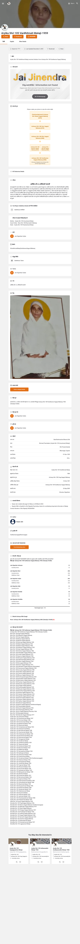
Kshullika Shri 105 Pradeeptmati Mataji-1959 (22, 837)
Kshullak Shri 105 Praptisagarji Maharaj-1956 (22, 829)
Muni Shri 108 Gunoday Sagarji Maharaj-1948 (22, 696)
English (12, 41)
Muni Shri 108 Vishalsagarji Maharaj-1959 (21, 735)
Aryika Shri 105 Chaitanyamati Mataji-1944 (21, 760)
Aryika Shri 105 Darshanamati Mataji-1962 (21, 761)
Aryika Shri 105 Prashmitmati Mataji (19, 782)
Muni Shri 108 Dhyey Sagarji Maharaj (20, 664)
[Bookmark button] (20, 888)
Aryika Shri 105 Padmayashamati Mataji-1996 (22, 806)
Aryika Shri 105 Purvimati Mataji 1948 (20, 746)
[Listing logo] (4, 27)
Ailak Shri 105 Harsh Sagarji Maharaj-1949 (21, 827)
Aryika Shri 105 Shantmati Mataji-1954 (20, 810)
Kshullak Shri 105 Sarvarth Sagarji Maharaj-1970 (23, 843)
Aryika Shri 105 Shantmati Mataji (19, 751)
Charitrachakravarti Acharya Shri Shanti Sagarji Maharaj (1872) (40, 116)
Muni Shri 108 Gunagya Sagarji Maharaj (20, 711)
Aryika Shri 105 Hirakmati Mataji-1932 (20, 786)
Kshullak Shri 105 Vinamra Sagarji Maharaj (21, 844)
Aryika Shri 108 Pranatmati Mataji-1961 (20, 801)
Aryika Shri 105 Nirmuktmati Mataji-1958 (21, 756)
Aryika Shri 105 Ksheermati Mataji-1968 (20, 813)
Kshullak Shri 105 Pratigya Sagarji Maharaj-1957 (23, 836)
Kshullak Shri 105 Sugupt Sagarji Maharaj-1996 (22, 841)
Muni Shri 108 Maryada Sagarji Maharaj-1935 (22, 715)
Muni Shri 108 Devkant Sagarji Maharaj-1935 (22, 725)
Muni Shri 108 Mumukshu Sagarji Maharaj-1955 (23, 706)
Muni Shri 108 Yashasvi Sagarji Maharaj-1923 (22, 720)
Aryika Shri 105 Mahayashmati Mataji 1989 (21, 798)
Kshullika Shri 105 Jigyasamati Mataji (20, 850)
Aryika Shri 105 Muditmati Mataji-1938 (20, 749)
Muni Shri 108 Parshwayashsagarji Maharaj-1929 (23, 702)
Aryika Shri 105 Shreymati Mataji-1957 (20, 792)
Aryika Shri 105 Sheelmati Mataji (19, 799)
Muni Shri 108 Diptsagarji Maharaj (19, 739)
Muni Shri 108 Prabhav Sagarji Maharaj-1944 (22, 727)
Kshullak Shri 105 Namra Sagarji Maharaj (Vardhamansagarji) (26, 830)
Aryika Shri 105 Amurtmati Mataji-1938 (20, 794)
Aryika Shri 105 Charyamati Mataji (19, 742)
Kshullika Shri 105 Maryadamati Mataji (20, 846)
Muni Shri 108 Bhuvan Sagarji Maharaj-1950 (22, 701)
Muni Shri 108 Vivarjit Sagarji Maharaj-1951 (21, 680)
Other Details (22, 41)
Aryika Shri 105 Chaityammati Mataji (20, 754)
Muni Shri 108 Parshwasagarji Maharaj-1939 (22, 713)
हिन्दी (4, 41)
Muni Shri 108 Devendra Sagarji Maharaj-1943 (22, 716)
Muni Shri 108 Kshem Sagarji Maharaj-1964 (21, 687)
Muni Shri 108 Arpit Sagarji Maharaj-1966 (21, 675)
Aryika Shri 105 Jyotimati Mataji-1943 (20, 822)
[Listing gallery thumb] (40, 363)
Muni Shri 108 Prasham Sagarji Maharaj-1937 (22, 708)
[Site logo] (9, 3)
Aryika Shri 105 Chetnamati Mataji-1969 (21, 780)
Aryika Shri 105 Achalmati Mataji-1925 (20, 772)
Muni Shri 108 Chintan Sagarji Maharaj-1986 (22, 677)
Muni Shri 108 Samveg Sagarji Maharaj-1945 (22, 668)
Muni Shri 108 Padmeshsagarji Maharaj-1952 (22, 685)
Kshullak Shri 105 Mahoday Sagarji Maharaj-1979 (23, 832)
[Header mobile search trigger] (77, 3)
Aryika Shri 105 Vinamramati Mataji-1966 (21, 758)
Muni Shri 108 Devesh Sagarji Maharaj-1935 (22, 723)
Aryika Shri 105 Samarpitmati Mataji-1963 (21, 777)
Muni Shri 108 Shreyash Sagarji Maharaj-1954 (22, 683)
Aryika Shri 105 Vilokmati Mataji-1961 (20, 820)
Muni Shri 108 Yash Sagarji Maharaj (19, 663)
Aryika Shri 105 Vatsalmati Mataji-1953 (20, 815)
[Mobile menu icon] (3, 3)
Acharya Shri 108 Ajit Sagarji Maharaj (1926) (45, 148)
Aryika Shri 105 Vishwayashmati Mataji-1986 (22, 808)
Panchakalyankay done (19, 573)
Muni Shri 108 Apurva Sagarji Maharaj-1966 (21, 682)
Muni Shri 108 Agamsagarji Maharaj (19, 659)
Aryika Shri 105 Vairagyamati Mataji (19, 765)
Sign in (72, 3)
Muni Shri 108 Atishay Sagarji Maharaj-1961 (22, 718)
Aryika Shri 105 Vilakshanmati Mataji (20, 817)
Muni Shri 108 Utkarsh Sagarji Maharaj (20, 728)
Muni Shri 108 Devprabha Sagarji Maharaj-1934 (22, 704)
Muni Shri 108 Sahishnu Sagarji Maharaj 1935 (22, 673)
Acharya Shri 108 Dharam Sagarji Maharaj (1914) (35, 148)
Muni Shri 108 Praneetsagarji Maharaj (20, 732)
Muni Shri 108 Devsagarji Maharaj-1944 (20, 689)
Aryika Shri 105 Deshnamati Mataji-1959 (21, 763)
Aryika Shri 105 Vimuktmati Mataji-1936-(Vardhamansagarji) (26, 784)
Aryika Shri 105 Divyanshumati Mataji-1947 (21, 744)
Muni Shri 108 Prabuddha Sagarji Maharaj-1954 (23, 678)
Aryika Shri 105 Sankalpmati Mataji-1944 (21, 796)
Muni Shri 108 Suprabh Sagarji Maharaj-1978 (22, 722)
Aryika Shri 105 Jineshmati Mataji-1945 (20, 789)
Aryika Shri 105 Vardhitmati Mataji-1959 (21, 768)
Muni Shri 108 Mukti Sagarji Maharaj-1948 (21, 671)
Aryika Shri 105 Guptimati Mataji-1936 (20, 805)
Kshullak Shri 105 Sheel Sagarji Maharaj (20, 834)
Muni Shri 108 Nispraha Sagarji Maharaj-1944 (22, 709)
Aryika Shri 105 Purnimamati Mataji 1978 (21, 747)
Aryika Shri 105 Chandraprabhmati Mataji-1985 (22, 824)
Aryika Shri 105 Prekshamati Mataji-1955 (21, 825)
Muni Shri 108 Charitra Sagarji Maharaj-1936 (22, 699)
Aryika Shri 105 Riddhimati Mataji (19, 775)
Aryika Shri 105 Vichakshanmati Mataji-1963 (22, 753)
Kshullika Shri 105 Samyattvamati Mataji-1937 (22, 848)
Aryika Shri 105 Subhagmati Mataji (19, 779)
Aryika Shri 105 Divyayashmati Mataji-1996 (21, 811)
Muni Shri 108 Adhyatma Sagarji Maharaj (21, 661)
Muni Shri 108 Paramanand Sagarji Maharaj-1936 (23, 694)
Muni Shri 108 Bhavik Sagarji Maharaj (20, 666)
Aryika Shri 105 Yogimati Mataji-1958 (20, 791)
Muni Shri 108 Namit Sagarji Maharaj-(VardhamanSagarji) (25, 730)
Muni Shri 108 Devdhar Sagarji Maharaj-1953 (22, 697)
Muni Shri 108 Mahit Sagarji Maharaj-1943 (21, 670)
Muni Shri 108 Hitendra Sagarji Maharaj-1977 (22, 741)
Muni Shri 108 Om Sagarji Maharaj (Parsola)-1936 (23, 737)
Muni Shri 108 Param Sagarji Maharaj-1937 (21, 690)
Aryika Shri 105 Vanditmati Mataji (19, 766)
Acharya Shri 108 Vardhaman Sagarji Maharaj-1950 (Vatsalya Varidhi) (28, 658)
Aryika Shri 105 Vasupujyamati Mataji (20, 787)
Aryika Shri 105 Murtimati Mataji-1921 (20, 773)
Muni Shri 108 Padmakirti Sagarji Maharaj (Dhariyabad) (25, 692)
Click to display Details (19, 415)
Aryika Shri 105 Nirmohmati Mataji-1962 (21, 803)
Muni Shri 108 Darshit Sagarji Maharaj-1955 (22, 734)
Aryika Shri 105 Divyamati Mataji (19, 818)
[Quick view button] (16, 888)
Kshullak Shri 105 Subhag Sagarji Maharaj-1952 (23, 839)
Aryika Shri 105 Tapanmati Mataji (19, 770)
